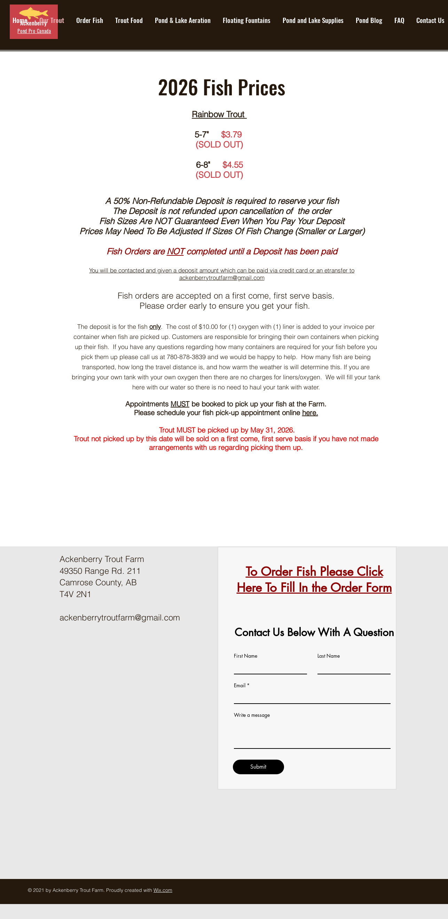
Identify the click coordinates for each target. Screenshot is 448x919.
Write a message (252, 715)
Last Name (328, 655)
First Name (245, 655)
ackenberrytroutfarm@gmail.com (222, 277)
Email (239, 685)
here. (310, 412)
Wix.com (163, 890)
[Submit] (258, 767)
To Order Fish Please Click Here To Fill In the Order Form (314, 579)
